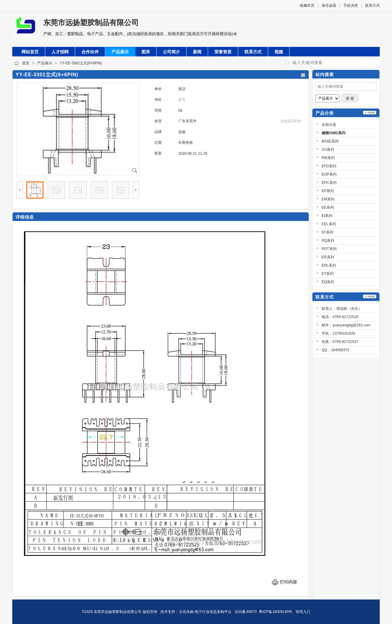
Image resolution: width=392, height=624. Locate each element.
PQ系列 (328, 240)
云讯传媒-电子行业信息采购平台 (205, 612)
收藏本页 (307, 5)
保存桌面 (329, 5)
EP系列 (328, 191)
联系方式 (372, 5)
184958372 (340, 350)
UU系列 (328, 149)
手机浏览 (350, 5)
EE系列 (328, 207)
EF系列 (328, 232)
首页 (25, 63)
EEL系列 (329, 224)
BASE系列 (330, 141)
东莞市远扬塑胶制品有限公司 (91, 22)
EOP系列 (329, 174)
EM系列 (328, 199)
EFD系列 (329, 166)
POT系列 (329, 249)
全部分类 (329, 125)
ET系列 (328, 274)
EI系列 (327, 216)
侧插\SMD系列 (333, 133)
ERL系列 (329, 265)
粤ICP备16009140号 (275, 612)
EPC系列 (329, 183)
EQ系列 (328, 282)
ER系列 (328, 257)
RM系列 (328, 158)
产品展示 (44, 63)
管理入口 (303, 612)
